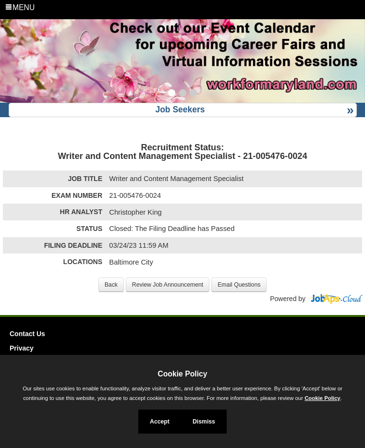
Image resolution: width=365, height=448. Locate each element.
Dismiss (204, 421)
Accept (160, 421)
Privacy (22, 348)
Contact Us (27, 334)
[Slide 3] (193, 94)
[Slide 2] (182, 94)
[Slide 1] (171, 94)
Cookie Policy (182, 374)
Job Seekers (180, 109)
